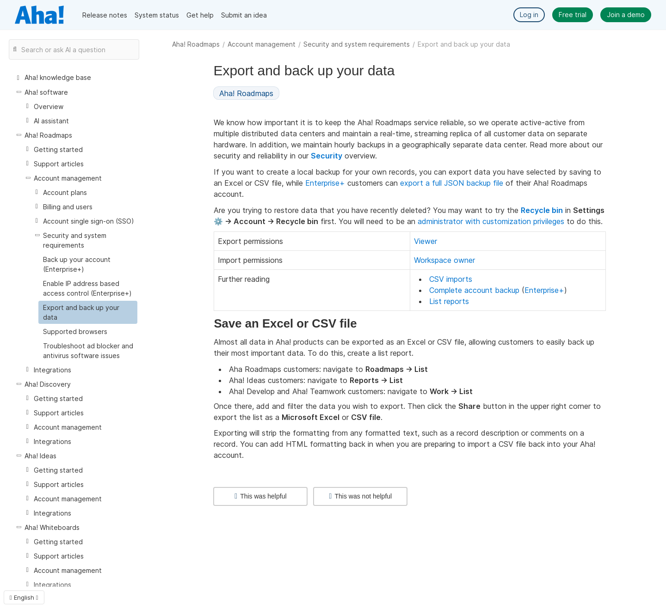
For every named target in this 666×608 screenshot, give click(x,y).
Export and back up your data (81, 312)
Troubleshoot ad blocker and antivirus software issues (88, 350)
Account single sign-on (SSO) (88, 221)
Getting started (58, 149)
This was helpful (260, 496)
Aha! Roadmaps (196, 44)
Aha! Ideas (40, 456)
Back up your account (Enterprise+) (77, 264)
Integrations (52, 370)
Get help (200, 15)
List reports (449, 301)
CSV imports (450, 279)
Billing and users (67, 207)
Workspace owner (444, 260)
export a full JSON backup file (451, 183)
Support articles (59, 164)
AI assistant (51, 121)
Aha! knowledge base (58, 77)
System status (157, 15)
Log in (529, 14)
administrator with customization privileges (491, 221)
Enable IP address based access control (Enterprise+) (87, 288)
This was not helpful (360, 496)
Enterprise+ (325, 183)
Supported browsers (75, 331)
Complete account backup (474, 290)
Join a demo (626, 14)
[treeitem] (87, 312)
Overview (48, 106)
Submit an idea (244, 15)
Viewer (425, 241)
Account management (262, 44)
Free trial (572, 14)
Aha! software (46, 92)
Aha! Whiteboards (52, 527)
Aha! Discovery (48, 384)
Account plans (65, 192)
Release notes (104, 15)
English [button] (24, 597)
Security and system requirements (356, 44)
